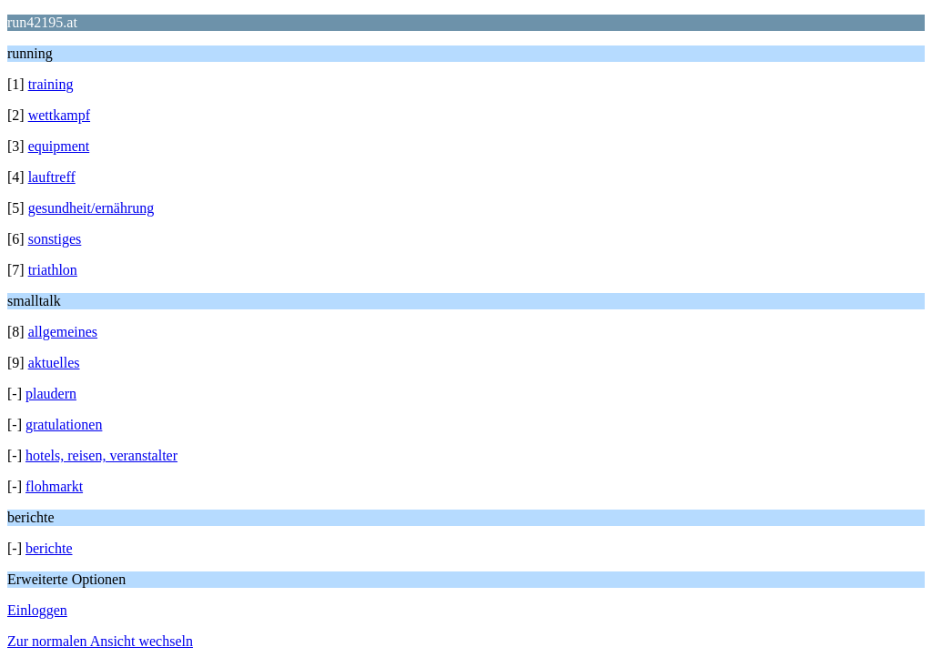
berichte (49, 548)
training (51, 84)
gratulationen (63, 424)
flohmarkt (54, 486)
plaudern (50, 393)
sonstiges (55, 239)
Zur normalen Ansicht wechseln (100, 641)
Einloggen (37, 610)
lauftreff (52, 177)
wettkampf (59, 115)
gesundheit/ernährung (91, 208)
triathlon (52, 270)
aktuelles (54, 362)
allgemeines (62, 331)
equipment (59, 146)
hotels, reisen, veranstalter (101, 455)
